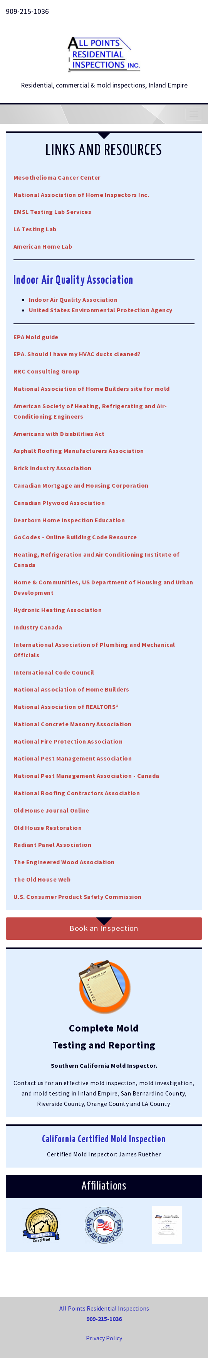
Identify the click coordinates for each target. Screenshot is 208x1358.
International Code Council (53, 672)
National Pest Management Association (72, 758)
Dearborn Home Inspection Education (69, 520)
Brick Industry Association (52, 468)
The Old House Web (41, 879)
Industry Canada (37, 627)
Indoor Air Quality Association (73, 299)
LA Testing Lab (35, 229)
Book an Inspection (104, 928)
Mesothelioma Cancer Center (56, 177)
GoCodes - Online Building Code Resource (75, 537)
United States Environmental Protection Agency (101, 310)
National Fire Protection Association (67, 741)
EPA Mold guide (36, 337)
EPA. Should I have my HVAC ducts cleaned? (77, 354)
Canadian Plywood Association (59, 503)
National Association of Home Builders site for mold (91, 388)
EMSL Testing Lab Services (52, 211)
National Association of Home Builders (71, 689)
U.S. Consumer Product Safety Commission (77, 896)
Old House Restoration (47, 827)
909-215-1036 (27, 11)
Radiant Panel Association (52, 844)
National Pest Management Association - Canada (86, 775)
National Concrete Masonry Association (72, 724)
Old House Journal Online (51, 810)
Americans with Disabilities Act (59, 434)
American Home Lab (42, 246)
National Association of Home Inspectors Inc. (81, 195)
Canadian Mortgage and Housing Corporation (81, 485)
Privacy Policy (104, 1338)
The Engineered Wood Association (64, 862)
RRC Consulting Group (46, 371)
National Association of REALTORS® (66, 706)
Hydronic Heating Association (57, 610)
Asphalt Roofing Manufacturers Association (78, 450)
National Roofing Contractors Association (76, 793)
